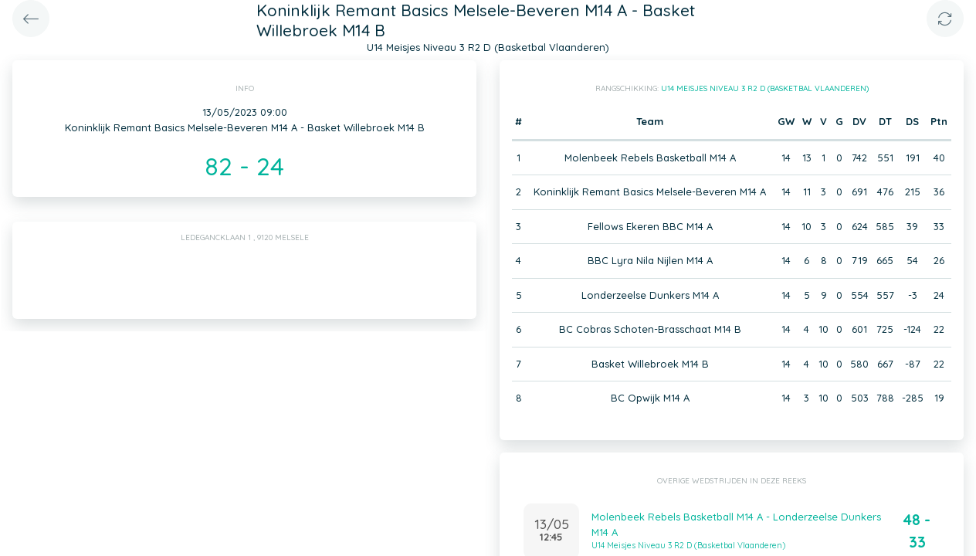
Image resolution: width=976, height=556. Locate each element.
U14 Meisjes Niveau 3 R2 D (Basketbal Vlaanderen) (765, 88)
